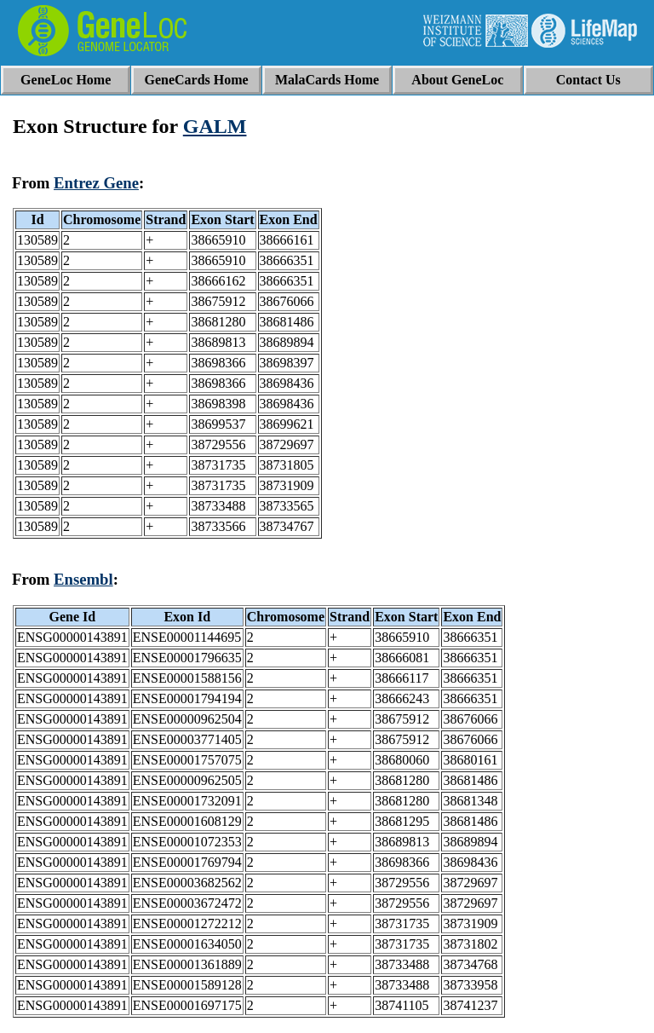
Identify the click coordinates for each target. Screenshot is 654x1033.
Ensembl (83, 579)
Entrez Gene (96, 183)
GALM (215, 126)
